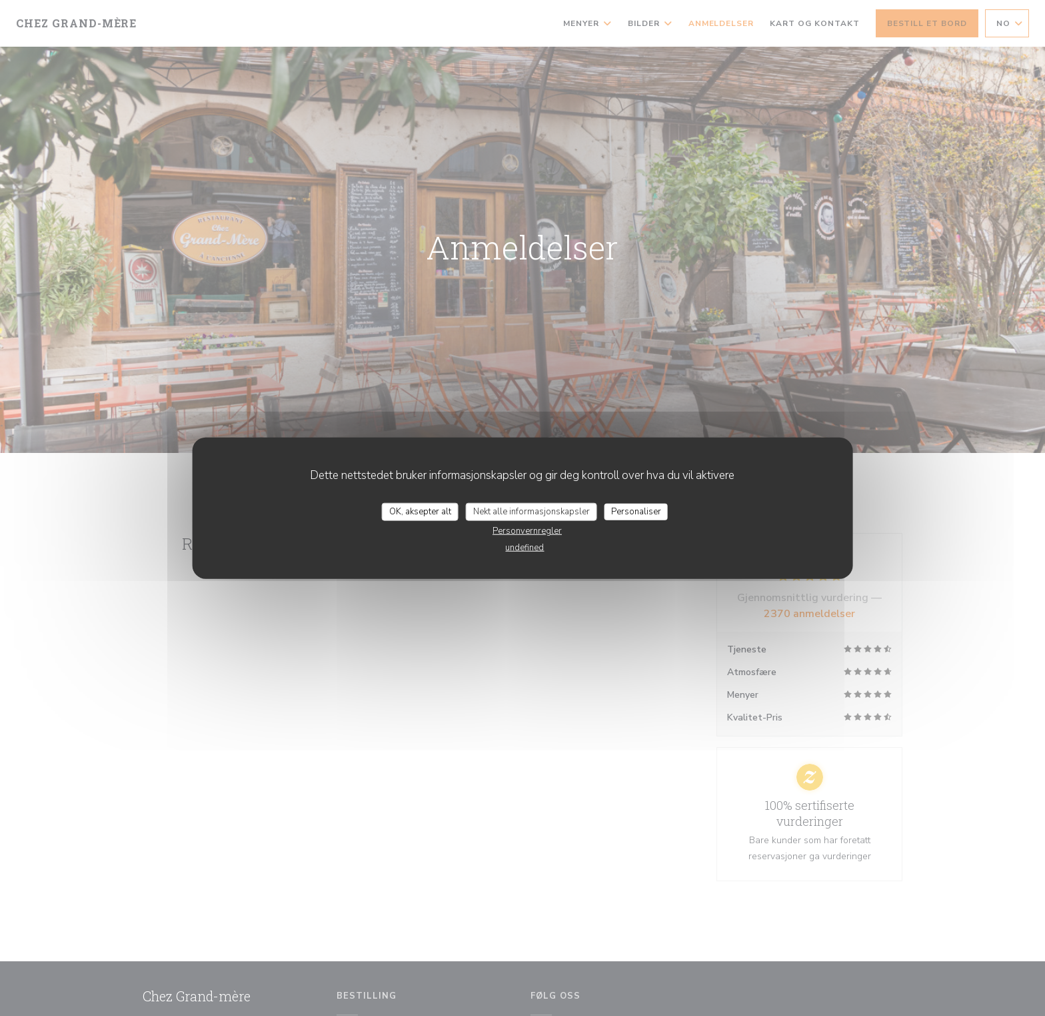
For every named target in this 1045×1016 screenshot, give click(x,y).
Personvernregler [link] (527, 531)
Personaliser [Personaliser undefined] (636, 511)
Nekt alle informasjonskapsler (531, 511)
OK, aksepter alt (420, 511)
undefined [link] (524, 548)
